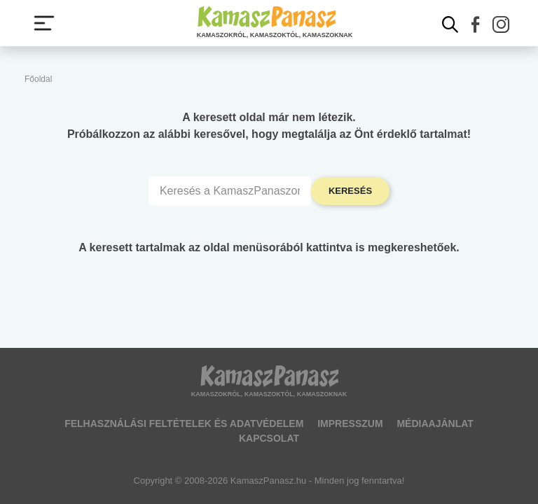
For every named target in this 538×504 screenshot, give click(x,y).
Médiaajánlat (434, 423)
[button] (475, 24)
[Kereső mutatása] (450, 24)
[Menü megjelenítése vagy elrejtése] (44, 23)
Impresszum (349, 423)
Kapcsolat (269, 438)
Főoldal (38, 79)
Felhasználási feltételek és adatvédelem (183, 423)
